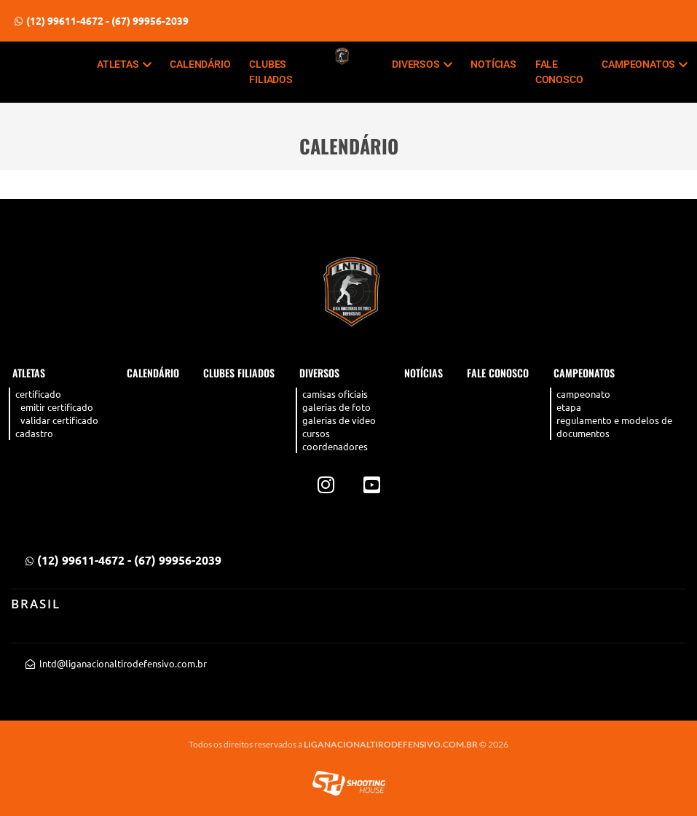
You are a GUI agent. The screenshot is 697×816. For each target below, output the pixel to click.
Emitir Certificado (56, 407)
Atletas (124, 64)
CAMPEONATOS (645, 64)
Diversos (422, 64)
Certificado (38, 394)
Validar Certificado (59, 420)
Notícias (493, 64)
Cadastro (34, 433)
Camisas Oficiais (335, 394)
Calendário (200, 64)
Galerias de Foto (336, 407)
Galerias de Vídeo (339, 420)
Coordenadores (335, 446)
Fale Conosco (559, 71)
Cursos (316, 433)
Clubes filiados (270, 71)
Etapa (568, 407)
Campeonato (583, 394)
